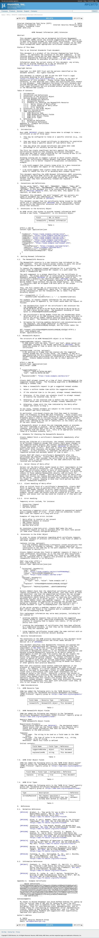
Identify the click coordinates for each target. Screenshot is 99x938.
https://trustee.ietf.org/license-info (37, 79)
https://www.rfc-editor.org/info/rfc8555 (48, 851)
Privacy (18, 932)
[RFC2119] (30, 191)
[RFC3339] (69, 345)
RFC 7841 (66, 59)
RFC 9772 (21, 18)
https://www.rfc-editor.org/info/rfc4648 (48, 829)
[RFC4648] (41, 277)
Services (19, 11)
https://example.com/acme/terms (54, 246)
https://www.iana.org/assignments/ (67, 694)
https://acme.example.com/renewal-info (52, 243)
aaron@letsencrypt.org (35, 921)
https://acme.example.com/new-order (48, 237)
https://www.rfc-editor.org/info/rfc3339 (48, 823)
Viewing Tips (11, 932)
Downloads (91, 1)
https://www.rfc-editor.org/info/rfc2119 (48, 817)
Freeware (4, 11)
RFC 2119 (59, 814)
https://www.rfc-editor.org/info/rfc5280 (48, 838)
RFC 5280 (48, 836)
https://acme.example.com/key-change (50, 242)
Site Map (3, 932)
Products (12, 11)
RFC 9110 (61, 856)
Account (80, 1)
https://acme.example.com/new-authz (48, 239)
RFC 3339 (45, 821)
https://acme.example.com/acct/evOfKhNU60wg (50, 572)
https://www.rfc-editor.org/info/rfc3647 (48, 871)
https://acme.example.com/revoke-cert (51, 240)
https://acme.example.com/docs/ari (54, 376)
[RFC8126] (52, 726)
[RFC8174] (39, 191)
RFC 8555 (37, 648)
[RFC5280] (51, 203)
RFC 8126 (33, 877)
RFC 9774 (77, 18)
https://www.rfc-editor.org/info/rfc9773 (37, 65)
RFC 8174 (56, 842)
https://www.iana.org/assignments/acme (37, 717)
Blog (96, 1)
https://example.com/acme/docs (47, 248)
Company (34, 11)
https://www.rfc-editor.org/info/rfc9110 (48, 859)
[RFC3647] (50, 198)
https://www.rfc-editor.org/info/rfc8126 (48, 878)
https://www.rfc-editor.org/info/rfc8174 (57, 844)
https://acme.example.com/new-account (51, 236)
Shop (84, 1)
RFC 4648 (44, 827)
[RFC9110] (62, 446)
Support (26, 11)
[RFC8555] (33, 133)
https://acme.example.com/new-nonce (48, 234)
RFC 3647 (75, 868)
